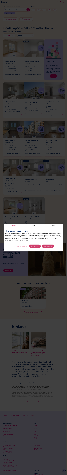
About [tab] (53, 225)
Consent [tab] (14, 225)
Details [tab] (33, 225)
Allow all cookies (48, 246)
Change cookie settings (21, 246)
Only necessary (34, 246)
